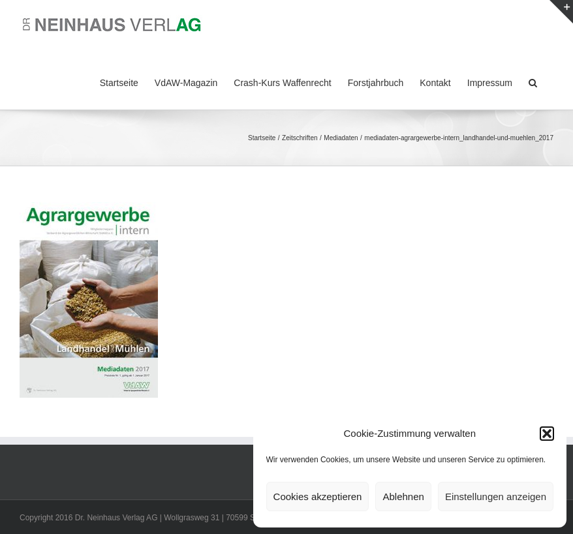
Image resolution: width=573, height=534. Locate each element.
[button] (546, 433)
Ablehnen (403, 496)
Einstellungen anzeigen (495, 496)
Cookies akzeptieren (317, 496)
